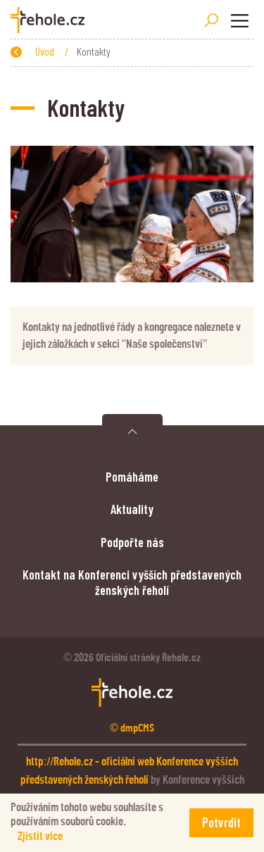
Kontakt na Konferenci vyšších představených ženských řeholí (132, 582)
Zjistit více (40, 836)
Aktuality (132, 509)
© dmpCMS (132, 728)
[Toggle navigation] (239, 20)
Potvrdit (221, 822)
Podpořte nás (132, 542)
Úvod (45, 51)
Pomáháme (132, 476)
